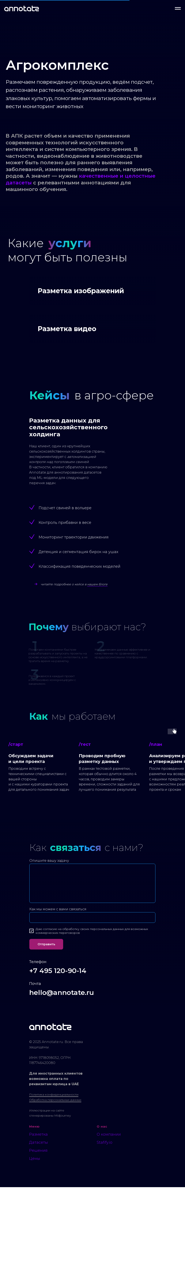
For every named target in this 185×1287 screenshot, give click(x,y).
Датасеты (38, 1242)
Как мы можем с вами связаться (57, 1009)
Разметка (38, 1234)
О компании (109, 1234)
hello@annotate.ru (61, 1092)
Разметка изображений (81, 341)
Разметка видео (67, 429)
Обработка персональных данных (55, 1200)
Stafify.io (104, 1242)
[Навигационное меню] (178, 8)
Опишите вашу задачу (49, 960)
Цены (34, 1258)
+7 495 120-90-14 (57, 1070)
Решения (38, 1250)
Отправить (46, 1044)
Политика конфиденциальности (53, 1194)
